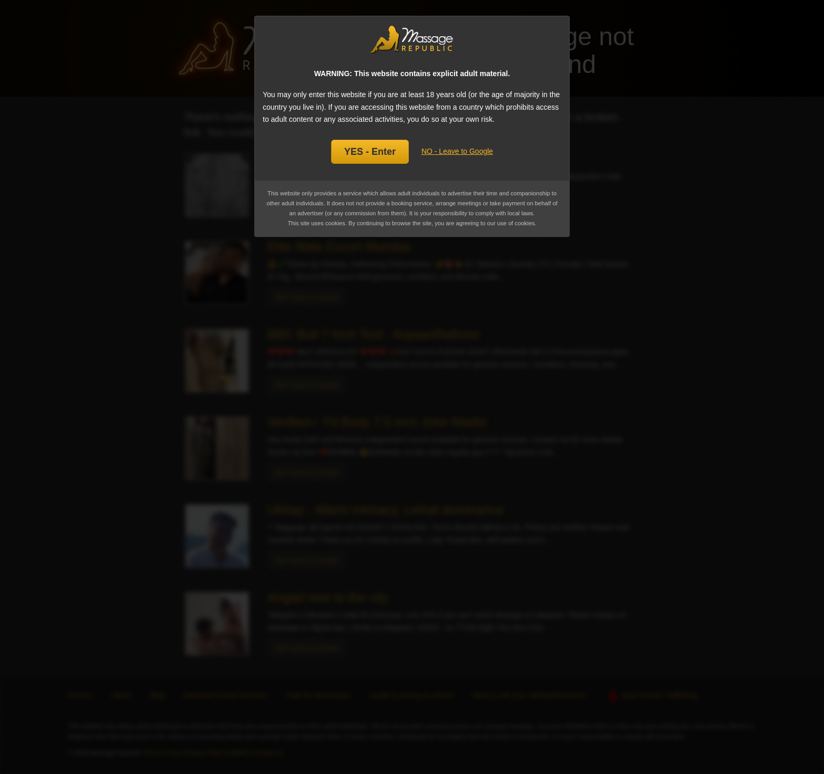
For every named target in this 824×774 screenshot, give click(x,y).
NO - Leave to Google (457, 151)
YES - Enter (370, 152)
